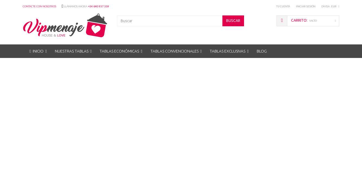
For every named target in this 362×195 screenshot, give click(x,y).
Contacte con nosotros (39, 6)
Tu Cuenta (283, 6)
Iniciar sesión (305, 6)
